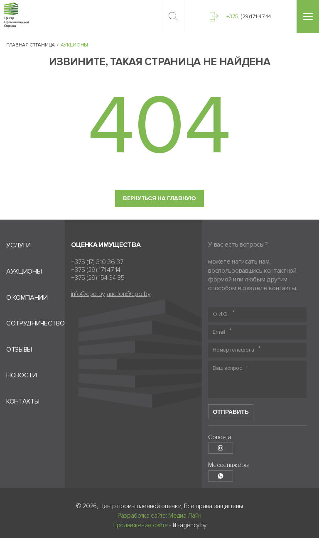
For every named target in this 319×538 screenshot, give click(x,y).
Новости (21, 375)
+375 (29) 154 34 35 (98, 278)
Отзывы (19, 350)
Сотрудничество (35, 324)
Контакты (22, 402)
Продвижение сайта (140, 525)
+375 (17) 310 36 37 (97, 262)
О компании (27, 298)
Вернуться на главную (159, 198)
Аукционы (24, 272)
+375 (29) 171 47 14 (95, 270)
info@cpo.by (88, 294)
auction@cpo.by (129, 294)
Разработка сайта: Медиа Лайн (159, 515)
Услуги (18, 245)
